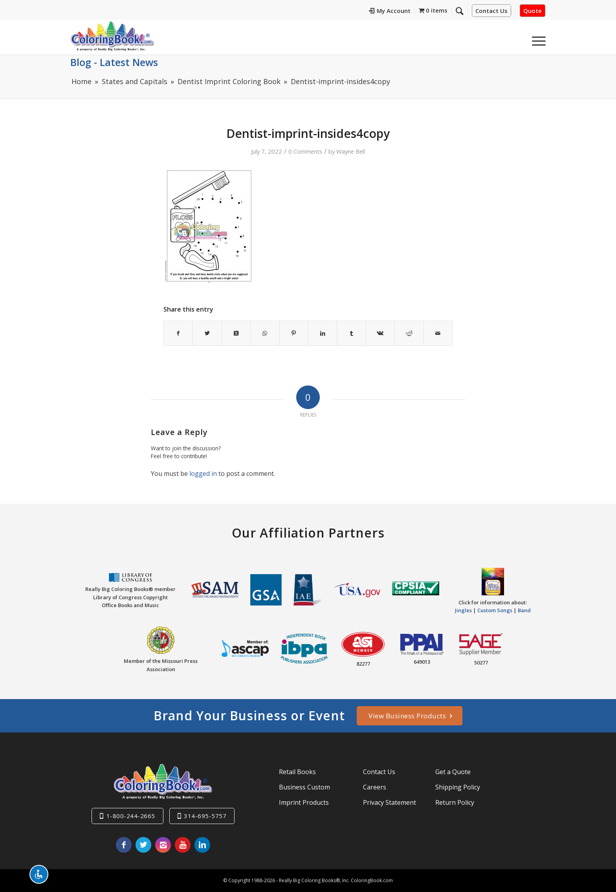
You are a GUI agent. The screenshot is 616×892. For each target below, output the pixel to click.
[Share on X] (207, 333)
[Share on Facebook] (178, 333)
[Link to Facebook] (124, 845)
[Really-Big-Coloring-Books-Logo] (112, 36)
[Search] (460, 10)
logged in (203, 473)
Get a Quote (453, 771)
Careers (374, 787)
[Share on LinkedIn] (322, 333)
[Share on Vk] (380, 333)
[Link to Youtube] (183, 845)
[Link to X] (143, 845)
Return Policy (454, 802)
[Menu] (536, 39)
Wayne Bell (350, 151)
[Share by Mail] (438, 333)
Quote (532, 11)
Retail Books (297, 771)
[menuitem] (390, 12)
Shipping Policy (457, 787)
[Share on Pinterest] (294, 333)
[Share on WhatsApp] (265, 333)
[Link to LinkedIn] (202, 845)
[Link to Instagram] (163, 845)
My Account (390, 11)
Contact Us (491, 11)
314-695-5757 (205, 816)
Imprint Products (304, 802)
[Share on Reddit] (409, 333)
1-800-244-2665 (130, 816)
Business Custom (304, 787)
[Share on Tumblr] (351, 333)
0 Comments (305, 151)
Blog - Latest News (114, 62)
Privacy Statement (389, 802)
